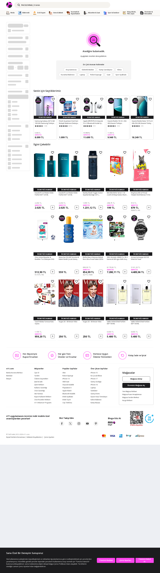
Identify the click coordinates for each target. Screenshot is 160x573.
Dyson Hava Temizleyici (99, 525)
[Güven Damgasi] (149, 547)
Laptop (82, 75)
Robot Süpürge (96, 75)
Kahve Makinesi (96, 528)
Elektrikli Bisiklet (88, 70)
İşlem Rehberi (39, 513)
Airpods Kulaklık (68, 513)
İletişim (8, 507)
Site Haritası (38, 522)
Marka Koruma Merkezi (14, 501)
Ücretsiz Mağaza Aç (136, 513)
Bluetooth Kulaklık (68, 522)
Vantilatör (94, 519)
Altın (64, 501)
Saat (108, 75)
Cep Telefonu (67, 531)
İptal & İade (38, 510)
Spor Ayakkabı (121, 75)
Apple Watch (67, 519)
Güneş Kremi (95, 522)
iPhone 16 (94, 513)
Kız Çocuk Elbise (96, 504)
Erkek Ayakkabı (67, 525)
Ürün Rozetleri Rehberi (42, 528)
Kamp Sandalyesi (105, 70)
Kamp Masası (95, 531)
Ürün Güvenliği (39, 519)
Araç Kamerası (71, 70)
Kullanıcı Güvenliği (40, 516)
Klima (119, 70)
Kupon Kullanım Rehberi (42, 525)
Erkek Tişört (66, 528)
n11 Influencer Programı (42, 531)
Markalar (9, 504)
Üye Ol (36, 501)
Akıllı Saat (65, 510)
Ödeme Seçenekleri (41, 507)
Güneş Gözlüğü (96, 510)
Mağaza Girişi (136, 507)
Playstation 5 (67, 516)
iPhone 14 (66, 507)
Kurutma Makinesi (67, 75)
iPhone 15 (94, 501)
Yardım (37, 504)
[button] (42, 175)
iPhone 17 (94, 507)
